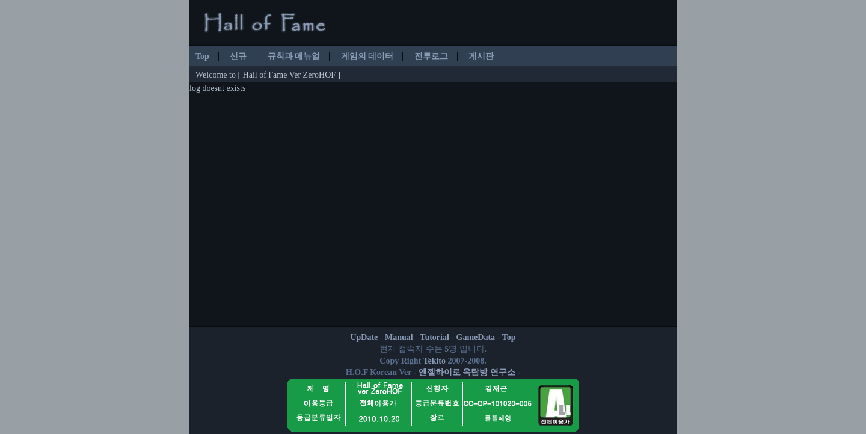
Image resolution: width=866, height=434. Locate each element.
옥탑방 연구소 (488, 372)
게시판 (481, 56)
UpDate (364, 337)
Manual (399, 337)
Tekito (434, 360)
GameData (476, 337)
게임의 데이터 (367, 56)
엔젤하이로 (440, 372)
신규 (238, 56)
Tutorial (434, 337)
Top (202, 56)
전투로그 (431, 56)
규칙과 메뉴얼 (294, 56)
